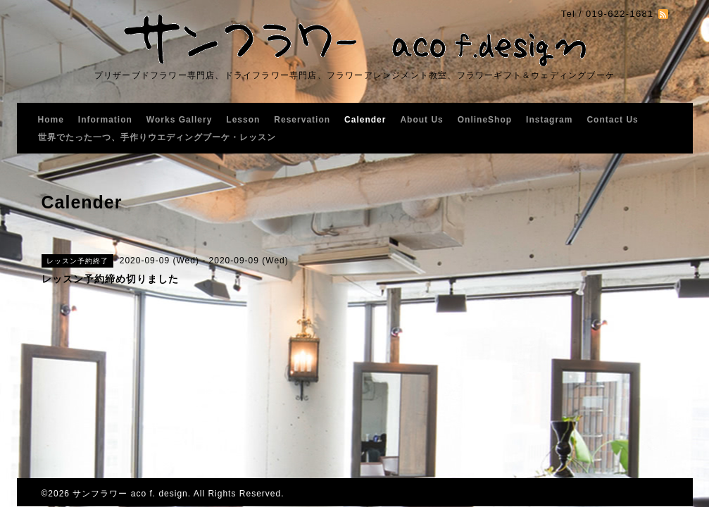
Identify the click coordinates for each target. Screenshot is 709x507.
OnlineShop (485, 120)
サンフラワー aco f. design (130, 494)
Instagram (549, 120)
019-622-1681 (620, 13)
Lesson (243, 120)
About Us (421, 120)
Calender (365, 120)
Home (51, 120)
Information (105, 120)
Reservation (302, 120)
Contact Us (612, 120)
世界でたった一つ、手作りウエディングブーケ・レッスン (157, 137)
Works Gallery (179, 120)
